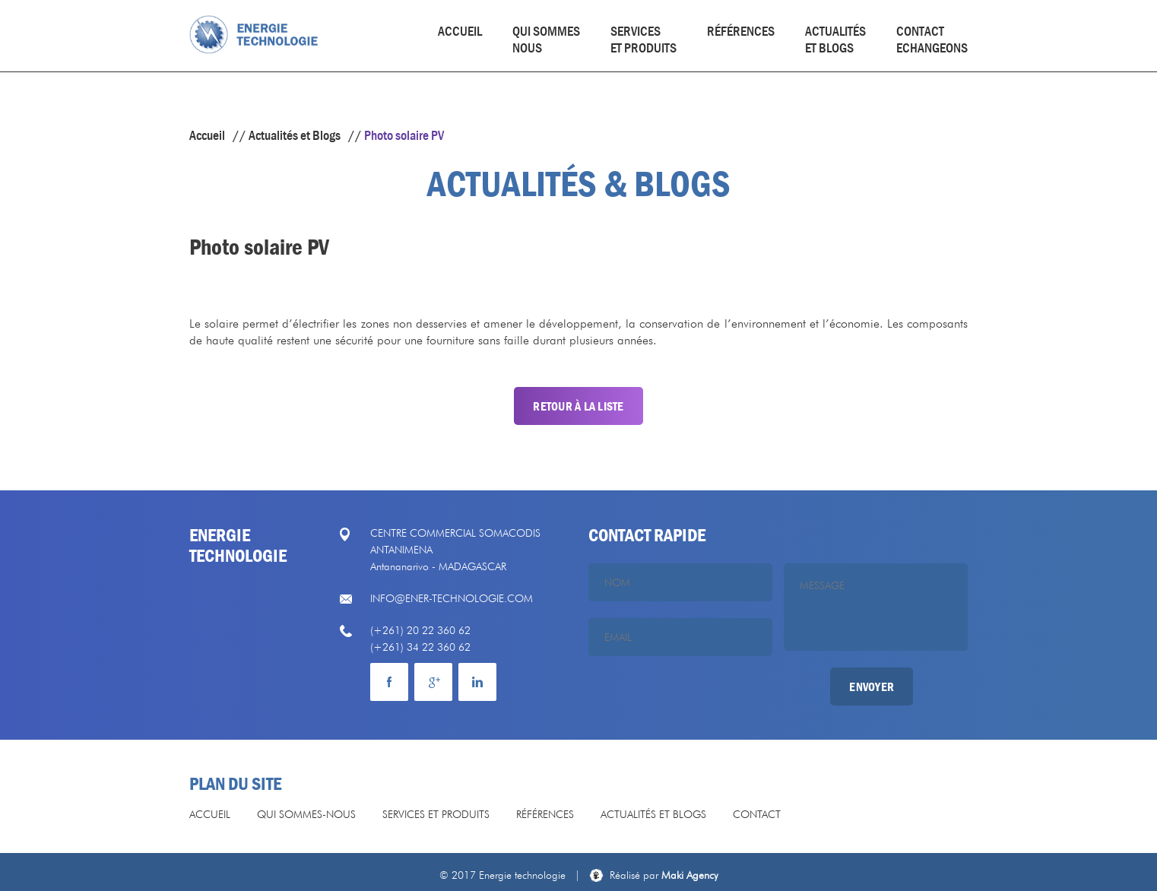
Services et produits (643, 39)
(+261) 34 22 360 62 (420, 647)
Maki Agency (664, 875)
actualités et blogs (835, 39)
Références (741, 31)
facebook (389, 682)
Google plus (433, 682)
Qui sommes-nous (306, 814)
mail (477, 682)
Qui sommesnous (546, 39)
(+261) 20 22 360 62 (420, 630)
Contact (757, 814)
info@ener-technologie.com (451, 598)
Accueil (460, 31)
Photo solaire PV (404, 135)
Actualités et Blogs (295, 135)
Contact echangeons (932, 39)
